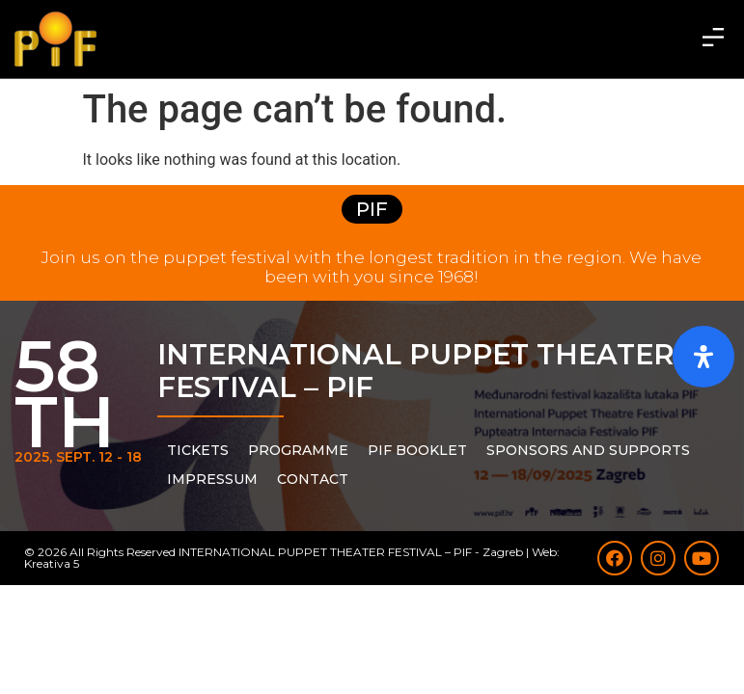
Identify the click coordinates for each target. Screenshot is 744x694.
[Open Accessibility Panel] (703, 356)
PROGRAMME (298, 450)
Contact (312, 479)
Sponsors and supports (588, 450)
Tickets (198, 450)
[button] (714, 38)
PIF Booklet (417, 450)
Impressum (212, 479)
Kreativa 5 (51, 563)
